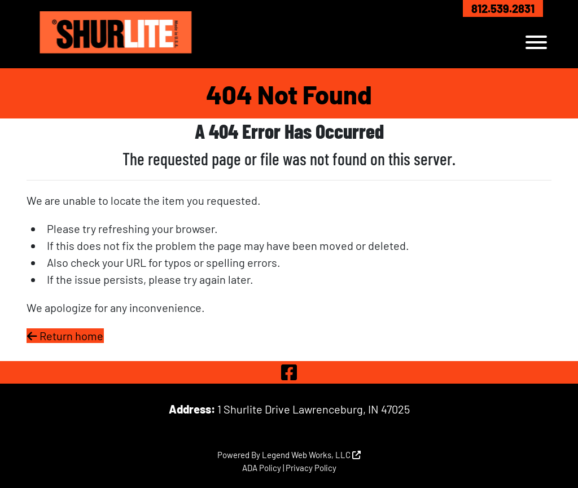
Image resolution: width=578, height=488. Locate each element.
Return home (65, 335)
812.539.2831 (503, 8)
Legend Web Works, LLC (311, 455)
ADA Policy (261, 468)
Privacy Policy (311, 468)
